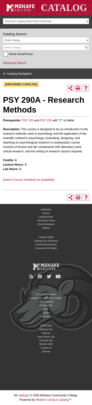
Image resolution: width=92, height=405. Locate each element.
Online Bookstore (46, 224)
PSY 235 (46, 120)
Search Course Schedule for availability (28, 179)
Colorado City (46, 340)
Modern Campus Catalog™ (54, 399)
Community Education (46, 244)
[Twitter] (49, 276)
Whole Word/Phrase (21, 54)
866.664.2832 (46, 344)
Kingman (46, 333)
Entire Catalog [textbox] (12, 40)
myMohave (46, 209)
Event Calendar (46, 301)
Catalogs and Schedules (46, 241)
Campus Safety (46, 237)
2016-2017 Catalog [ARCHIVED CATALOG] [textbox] (28, 21)
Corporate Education (46, 294)
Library (46, 312)
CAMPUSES (46, 325)
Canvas (46, 213)
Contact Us (45, 348)
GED (46, 309)
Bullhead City (46, 329)
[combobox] (46, 21)
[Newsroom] (31, 276)
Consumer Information (46, 248)
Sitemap (46, 351)
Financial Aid (46, 305)
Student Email (46, 217)
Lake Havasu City (46, 336)
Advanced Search (14, 63)
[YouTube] (59, 276)
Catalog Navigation (19, 73)
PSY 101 (27, 120)
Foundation (46, 316)
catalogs (23, 395)
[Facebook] (40, 276)
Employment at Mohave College (46, 298)
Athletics (46, 228)
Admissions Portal (46, 220)
